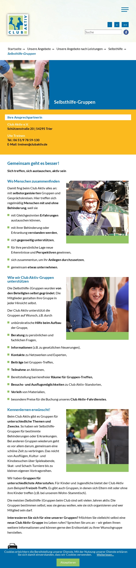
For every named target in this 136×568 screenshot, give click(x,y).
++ (125, 25)
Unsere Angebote (39, 49)
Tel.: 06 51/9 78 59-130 (23, 140)
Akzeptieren (68, 562)
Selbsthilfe (115, 49)
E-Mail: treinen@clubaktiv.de (27, 144)
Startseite (15, 49)
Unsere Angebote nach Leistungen (80, 49)
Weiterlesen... (105, 554)
